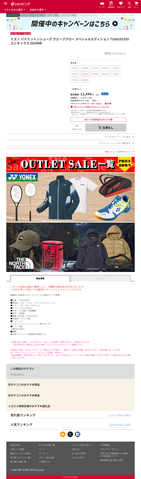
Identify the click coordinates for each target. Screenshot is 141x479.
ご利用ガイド (45, 461)
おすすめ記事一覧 (47, 445)
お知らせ (75, 449)
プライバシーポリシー (110, 449)
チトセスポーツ (17, 374)
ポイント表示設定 (47, 457)
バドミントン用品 (68, 15)
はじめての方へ (78, 457)
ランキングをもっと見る (120, 415)
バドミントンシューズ (88, 15)
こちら (41, 469)
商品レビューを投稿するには (118, 152)
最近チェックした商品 (20, 453)
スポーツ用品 (53, 15)
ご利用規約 (105, 445)
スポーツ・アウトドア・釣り (33, 15)
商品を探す (15, 445)
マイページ (44, 453)
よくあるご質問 (78, 453)
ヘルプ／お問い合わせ (81, 445)
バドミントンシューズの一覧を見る (115, 143)
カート (42, 449)
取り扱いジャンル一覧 (20, 457)
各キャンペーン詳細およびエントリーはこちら (91, 106)
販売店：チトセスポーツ (115, 53)
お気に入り (77, 129)
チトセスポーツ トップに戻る (118, 137)
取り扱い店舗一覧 (18, 461)
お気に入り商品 (17, 449)
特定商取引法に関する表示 (112, 460)
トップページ (13, 15)
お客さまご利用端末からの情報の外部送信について (114, 454)
